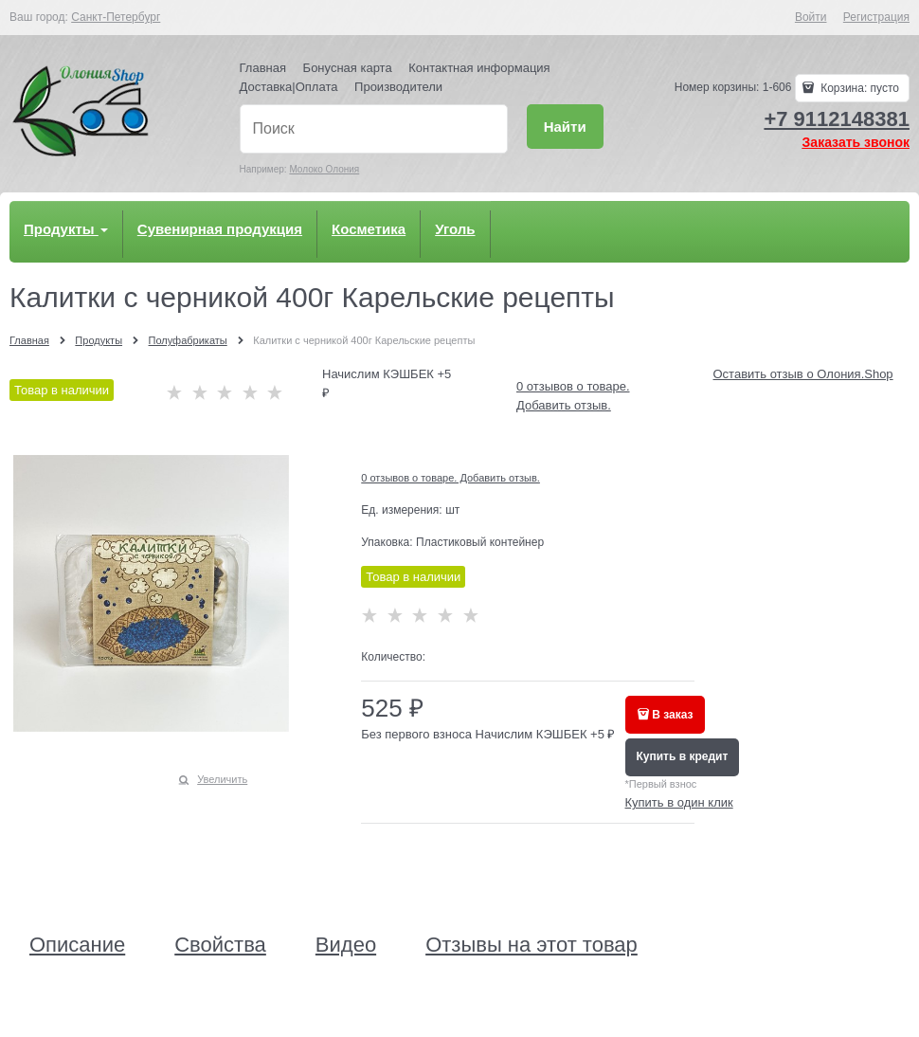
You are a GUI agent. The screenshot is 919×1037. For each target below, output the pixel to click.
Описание (77, 945)
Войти (811, 17)
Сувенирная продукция (219, 229)
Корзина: (858, 88)
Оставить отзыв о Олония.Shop (803, 374)
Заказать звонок (856, 142)
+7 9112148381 (837, 119)
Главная (263, 68)
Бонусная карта (347, 68)
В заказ (672, 714)
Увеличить (222, 779)
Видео (345, 945)
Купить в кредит (683, 756)
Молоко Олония (324, 169)
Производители (398, 87)
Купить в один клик (679, 802)
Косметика (368, 229)
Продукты (66, 229)
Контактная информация (479, 68)
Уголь (455, 229)
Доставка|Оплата (289, 87)
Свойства (220, 945)
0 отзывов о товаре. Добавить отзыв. (450, 477)
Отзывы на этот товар (531, 945)
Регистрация (876, 17)
